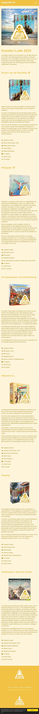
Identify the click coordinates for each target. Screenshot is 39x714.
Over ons (10, 687)
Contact (16, 687)
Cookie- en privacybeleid (25, 687)
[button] (4, 27)
